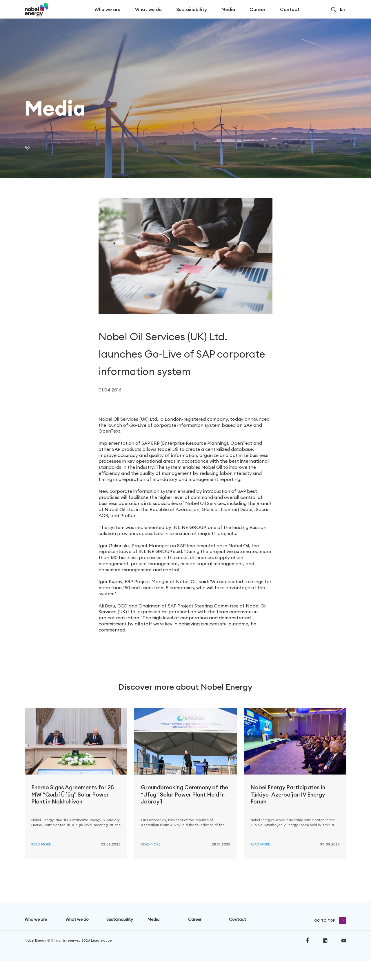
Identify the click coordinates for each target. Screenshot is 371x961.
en (342, 9)
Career (257, 9)
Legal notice (101, 940)
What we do (148, 9)
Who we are (107, 9)
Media (228, 9)
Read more (41, 844)
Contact (290, 9)
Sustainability (191, 9)
